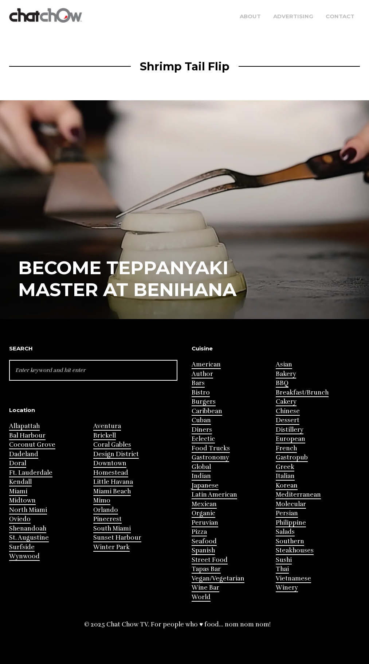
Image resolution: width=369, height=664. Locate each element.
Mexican (204, 504)
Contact (340, 16)
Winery (287, 587)
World (201, 597)
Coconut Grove (32, 445)
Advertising (293, 16)
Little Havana (113, 482)
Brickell (104, 435)
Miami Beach (112, 491)
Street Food (210, 560)
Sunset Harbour (117, 537)
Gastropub (292, 457)
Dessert (287, 420)
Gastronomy (210, 457)
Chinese (288, 411)
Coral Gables (112, 445)
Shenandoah (27, 528)
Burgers (204, 401)
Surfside (22, 547)
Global (201, 467)
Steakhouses (295, 550)
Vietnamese (293, 578)
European (290, 439)
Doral (17, 463)
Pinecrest (107, 519)
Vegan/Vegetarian (218, 578)
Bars (198, 383)
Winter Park (111, 547)
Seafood (204, 541)
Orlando (105, 510)
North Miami (28, 510)
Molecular (291, 504)
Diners (202, 430)
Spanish (203, 550)
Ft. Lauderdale (30, 473)
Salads (285, 532)
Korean (287, 485)
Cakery (286, 401)
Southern (290, 541)
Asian (284, 364)
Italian (285, 476)
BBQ (282, 383)
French (286, 448)
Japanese (205, 485)
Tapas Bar (206, 569)
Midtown (22, 500)
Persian (287, 513)
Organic (203, 513)
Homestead (110, 473)
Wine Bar (205, 587)
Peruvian (205, 523)
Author (202, 374)
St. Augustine (29, 537)
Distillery (289, 430)
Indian (201, 476)
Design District (116, 454)
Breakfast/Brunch (302, 392)
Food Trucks (211, 448)
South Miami (112, 528)
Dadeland (23, 454)
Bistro (201, 392)
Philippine (291, 523)
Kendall (20, 482)
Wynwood (24, 556)
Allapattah (24, 426)
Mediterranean (298, 494)
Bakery (286, 374)
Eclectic (203, 439)
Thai (282, 569)
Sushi (284, 560)
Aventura (107, 426)
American (206, 364)
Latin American (214, 494)
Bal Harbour (27, 435)
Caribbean (207, 411)
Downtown (109, 463)
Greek (285, 467)
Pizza (199, 532)
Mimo (101, 500)
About (250, 16)
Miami (18, 491)
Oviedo (20, 519)
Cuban (201, 420)
